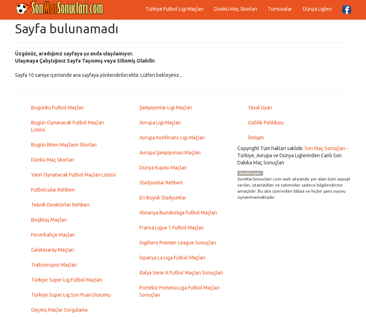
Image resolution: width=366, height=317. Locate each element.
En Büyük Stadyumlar (162, 197)
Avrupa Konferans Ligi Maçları (172, 137)
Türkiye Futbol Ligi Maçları (174, 9)
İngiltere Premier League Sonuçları (177, 243)
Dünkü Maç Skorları (235, 9)
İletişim (256, 137)
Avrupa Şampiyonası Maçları (170, 152)
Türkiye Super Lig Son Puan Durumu (70, 295)
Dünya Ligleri (317, 9)
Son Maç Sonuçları (325, 148)
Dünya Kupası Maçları (163, 167)
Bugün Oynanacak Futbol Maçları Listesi (67, 126)
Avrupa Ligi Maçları (160, 122)
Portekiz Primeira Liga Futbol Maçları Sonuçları (179, 291)
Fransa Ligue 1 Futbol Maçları (171, 228)
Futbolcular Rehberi (53, 190)
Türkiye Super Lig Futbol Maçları (66, 280)
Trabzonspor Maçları (54, 265)
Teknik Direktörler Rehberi (60, 205)
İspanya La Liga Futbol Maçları (172, 258)
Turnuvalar (280, 9)
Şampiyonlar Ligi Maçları (165, 107)
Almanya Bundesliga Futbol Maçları (178, 213)
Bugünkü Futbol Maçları (57, 107)
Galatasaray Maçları (52, 250)
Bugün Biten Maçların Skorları (64, 145)
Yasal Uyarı (260, 107)
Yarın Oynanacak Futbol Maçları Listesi (73, 175)
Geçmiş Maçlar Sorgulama (59, 310)
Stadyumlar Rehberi (161, 182)
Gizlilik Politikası (265, 122)
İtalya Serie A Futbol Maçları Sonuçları (181, 273)
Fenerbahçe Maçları (53, 235)
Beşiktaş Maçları (48, 220)
